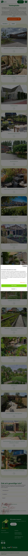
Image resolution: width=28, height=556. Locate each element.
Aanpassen (14, 288)
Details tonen (22, 282)
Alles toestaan (14, 285)
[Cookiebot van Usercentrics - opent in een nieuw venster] (22, 266)
